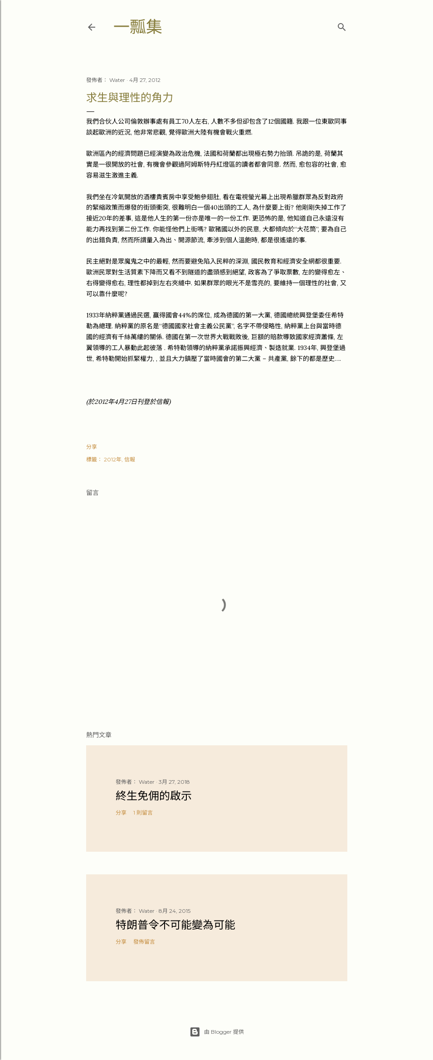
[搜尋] (341, 25)
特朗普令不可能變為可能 (175, 925)
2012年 (113, 459)
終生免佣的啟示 (154, 796)
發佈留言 (144, 941)
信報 (129, 459)
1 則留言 (143, 812)
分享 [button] (91, 446)
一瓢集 (137, 27)
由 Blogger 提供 (217, 1031)
